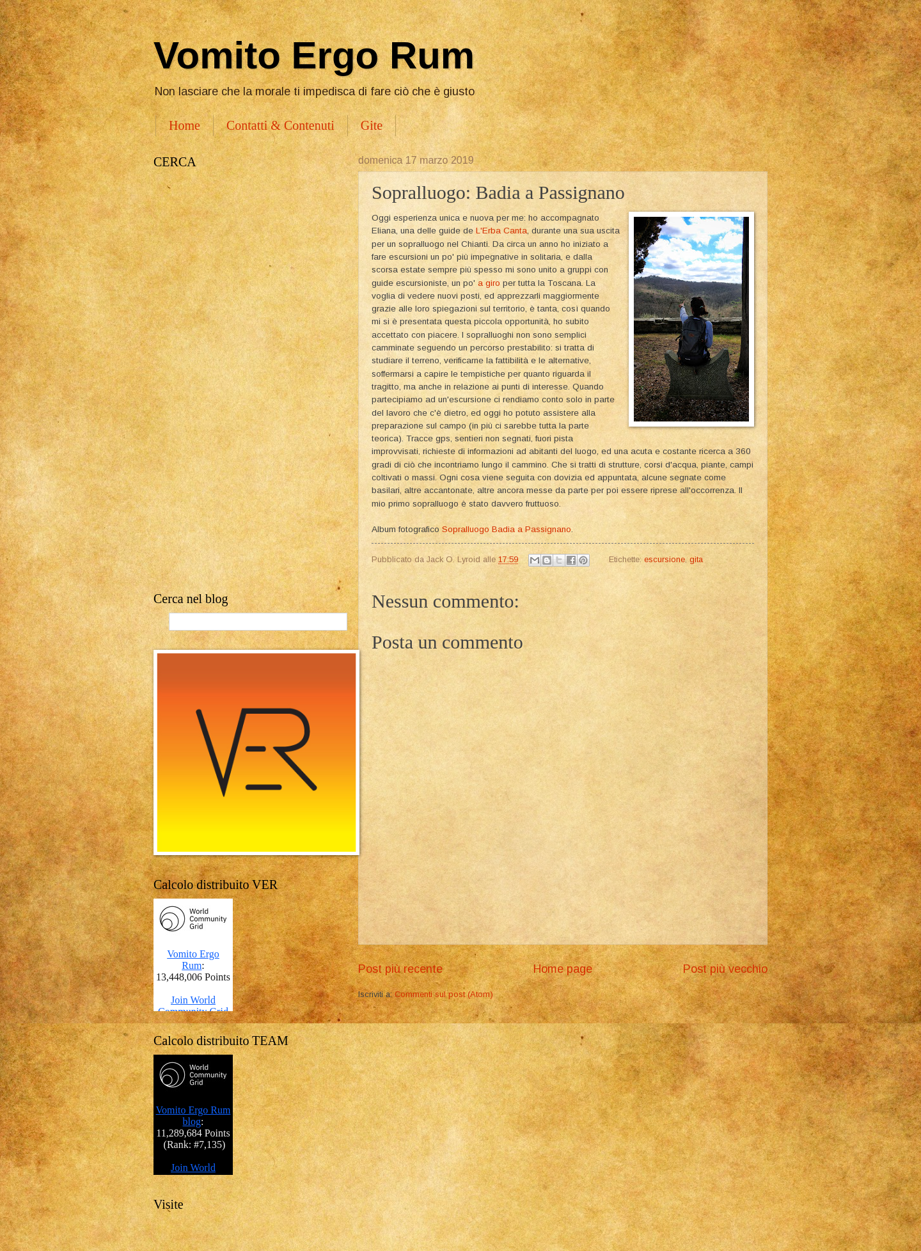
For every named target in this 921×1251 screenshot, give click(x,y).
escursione (664, 559)
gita (696, 559)
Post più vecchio (725, 969)
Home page (562, 969)
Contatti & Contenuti (280, 125)
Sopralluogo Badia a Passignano (506, 529)
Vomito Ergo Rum (314, 55)
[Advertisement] (243, 380)
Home (184, 125)
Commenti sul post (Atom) (444, 994)
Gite (371, 125)
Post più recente (400, 969)
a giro (489, 283)
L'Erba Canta (501, 230)
